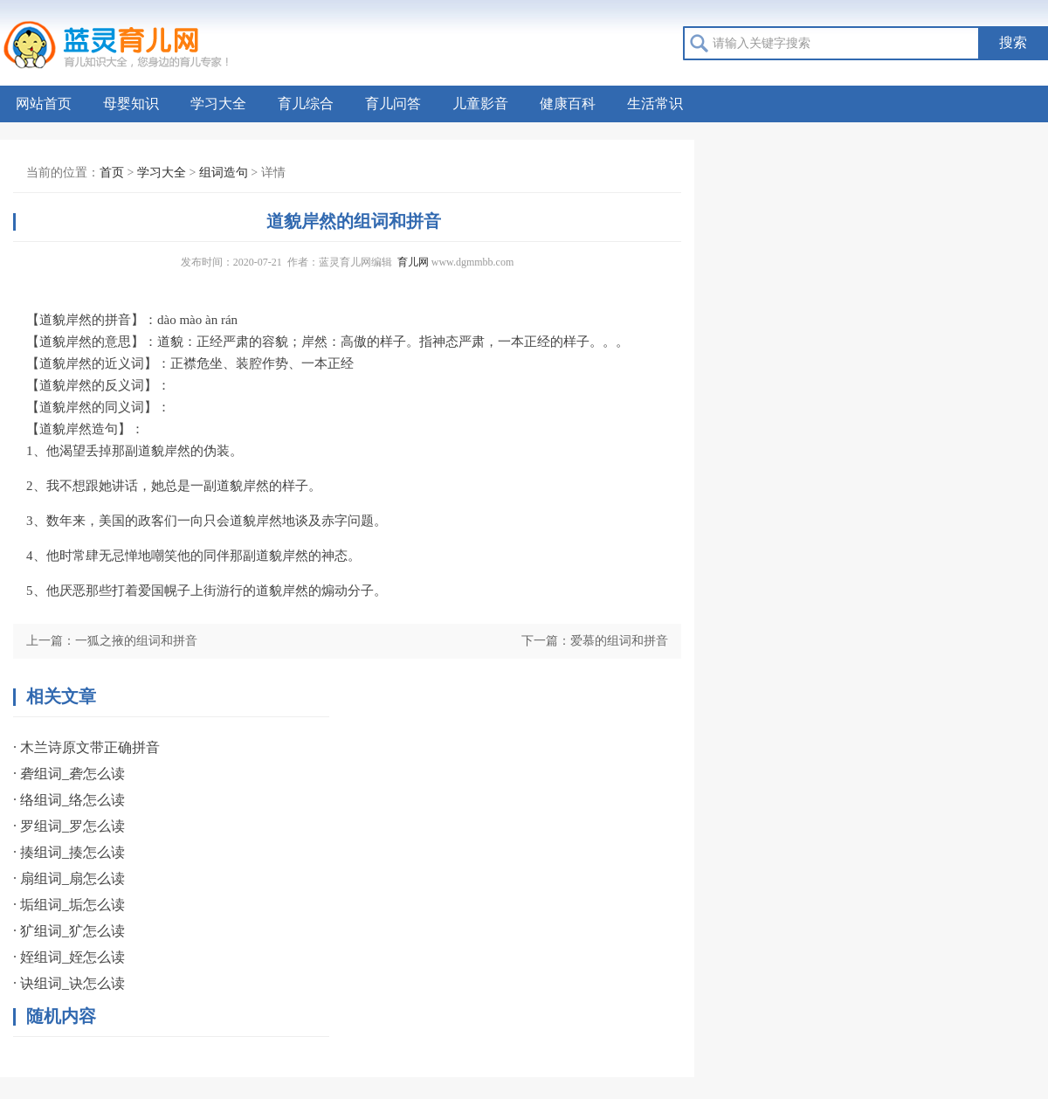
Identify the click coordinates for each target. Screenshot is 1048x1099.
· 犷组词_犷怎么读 (69, 930)
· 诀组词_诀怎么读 (69, 983)
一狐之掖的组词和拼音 (136, 640)
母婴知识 (131, 103)
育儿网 (413, 262)
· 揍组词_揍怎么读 (69, 852)
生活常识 (655, 103)
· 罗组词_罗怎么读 (69, 826)
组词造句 (223, 172)
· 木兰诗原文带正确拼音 (86, 747)
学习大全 (218, 103)
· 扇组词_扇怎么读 (69, 878)
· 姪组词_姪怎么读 (69, 957)
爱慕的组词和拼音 (619, 640)
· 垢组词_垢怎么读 (69, 904)
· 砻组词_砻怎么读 (69, 773)
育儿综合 (306, 103)
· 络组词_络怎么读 (69, 799)
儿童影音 (480, 103)
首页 (112, 172)
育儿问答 (393, 103)
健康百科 (568, 103)
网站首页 (44, 103)
